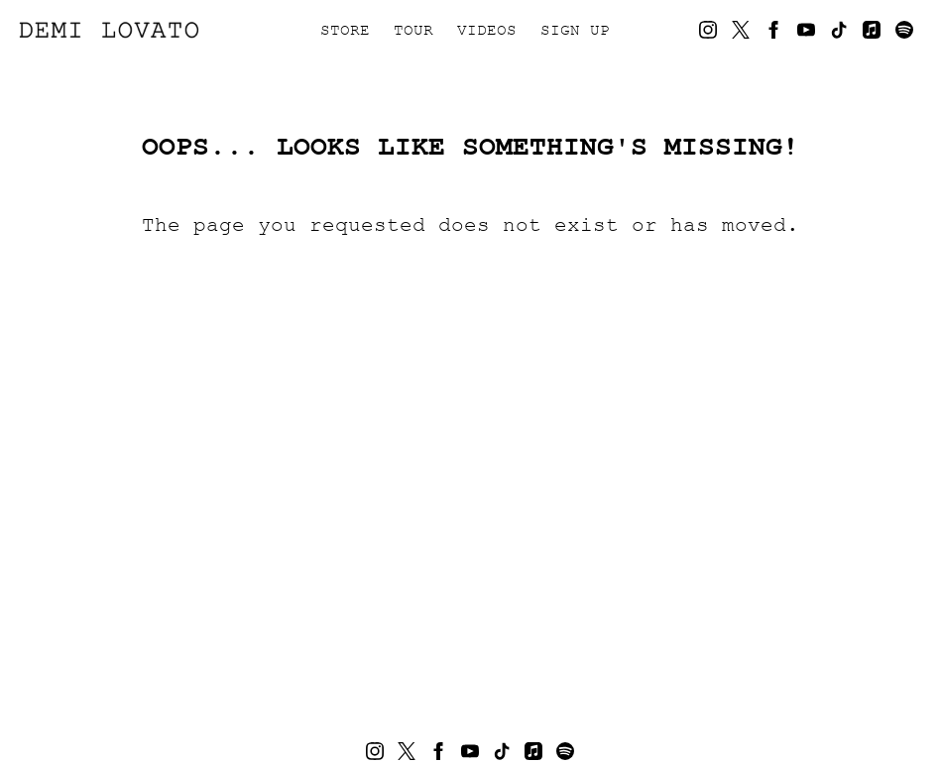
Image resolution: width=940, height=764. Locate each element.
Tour (413, 30)
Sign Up (575, 30)
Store (345, 30)
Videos (487, 30)
